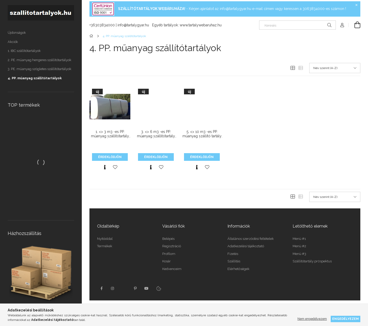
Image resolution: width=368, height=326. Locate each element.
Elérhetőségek (238, 269)
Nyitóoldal (105, 239)
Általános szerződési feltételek (250, 239)
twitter (124, 288)
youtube (146, 288)
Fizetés (232, 254)
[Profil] (342, 25)
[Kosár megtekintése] (354, 25)
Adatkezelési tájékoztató (245, 246)
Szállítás (233, 261)
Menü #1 (299, 239)
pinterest (135, 288)
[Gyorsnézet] (105, 167)
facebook (101, 288)
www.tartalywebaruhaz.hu (201, 25)
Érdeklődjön (110, 157)
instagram (112, 288)
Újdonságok (17, 33)
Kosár (166, 261)
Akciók (13, 42)
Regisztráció (171, 246)
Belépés (168, 239)
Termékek (104, 246)
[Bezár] (356, 5)
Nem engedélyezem (312, 319)
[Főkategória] (92, 36)
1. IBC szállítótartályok (24, 51)
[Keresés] (297, 25)
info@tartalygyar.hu (235, 9)
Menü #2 (299, 246)
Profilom (168, 254)
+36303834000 (102, 25)
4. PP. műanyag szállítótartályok (35, 78)
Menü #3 (299, 254)
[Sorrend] (334, 68)
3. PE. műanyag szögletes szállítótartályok (39, 69)
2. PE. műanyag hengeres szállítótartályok (39, 60)
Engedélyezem (345, 319)
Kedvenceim (171, 269)
